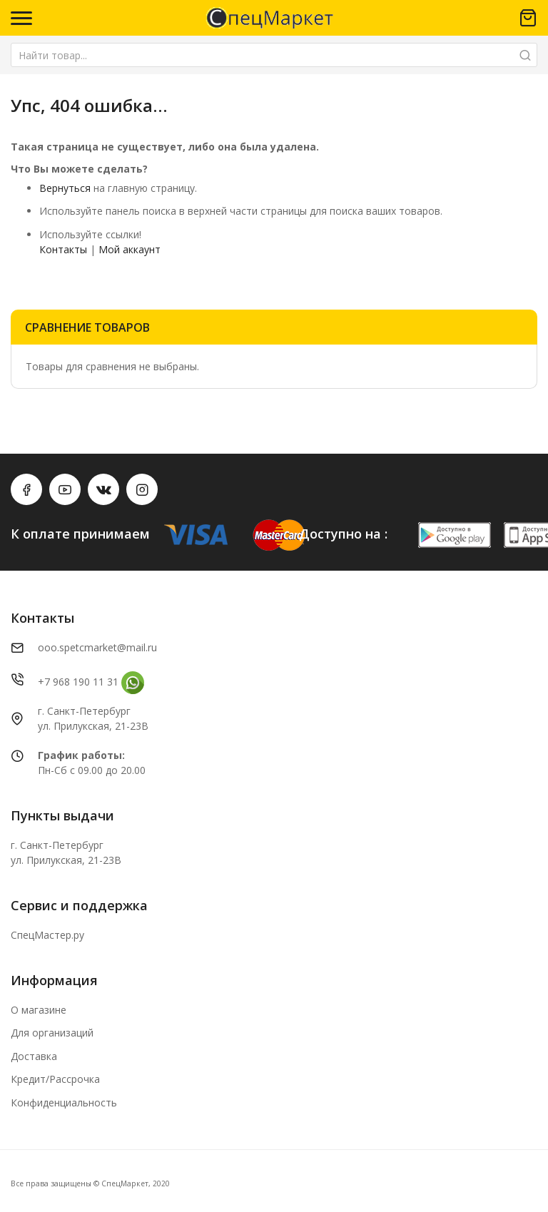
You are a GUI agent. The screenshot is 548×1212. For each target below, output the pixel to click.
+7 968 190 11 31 (78, 681)
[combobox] (274, 55)
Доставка (34, 1056)
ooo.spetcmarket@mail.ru (97, 647)
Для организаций (52, 1032)
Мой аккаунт (129, 249)
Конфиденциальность (64, 1102)
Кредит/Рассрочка (55, 1079)
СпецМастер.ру (47, 935)
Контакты (63, 249)
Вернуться (65, 188)
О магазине (38, 1010)
